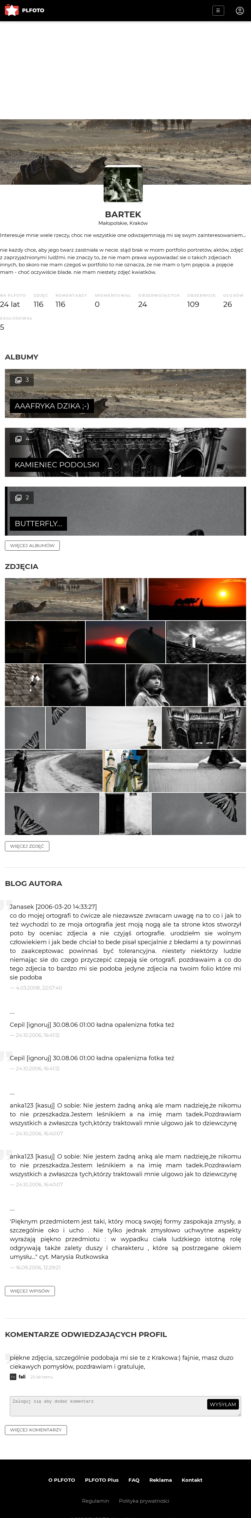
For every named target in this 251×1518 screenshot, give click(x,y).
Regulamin (95, 1485)
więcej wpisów (30, 1272)
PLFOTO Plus (102, 1464)
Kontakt (192, 1464)
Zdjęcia (21, 507)
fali (22, 1358)
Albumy (21, 356)
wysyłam (223, 1386)
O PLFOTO (61, 1464)
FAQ (134, 1464)
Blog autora (33, 865)
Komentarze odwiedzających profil (86, 1316)
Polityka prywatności (144, 1485)
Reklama (160, 1464)
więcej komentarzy (36, 1414)
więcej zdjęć (27, 827)
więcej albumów (32, 486)
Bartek (123, 214)
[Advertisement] (125, 70)
